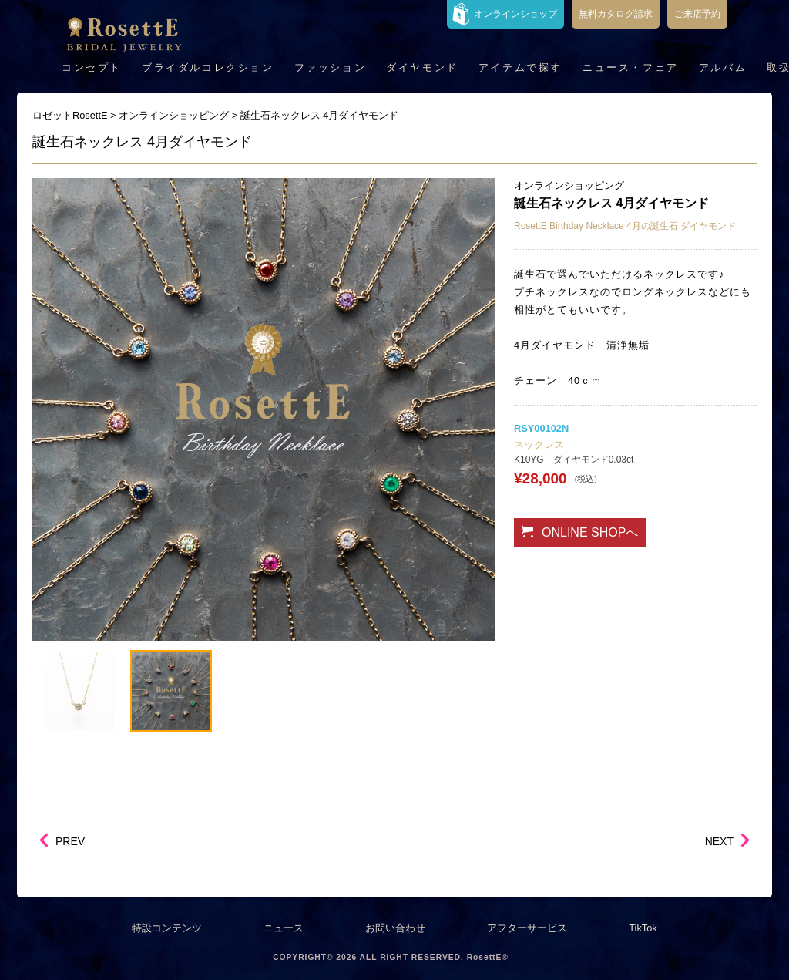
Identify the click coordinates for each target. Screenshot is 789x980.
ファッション (330, 67)
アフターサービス (527, 928)
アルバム (723, 67)
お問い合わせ (395, 928)
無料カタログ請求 (616, 13)
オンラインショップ (515, 13)
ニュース (284, 928)
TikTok (643, 928)
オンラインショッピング (569, 185)
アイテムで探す (520, 67)
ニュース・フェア (631, 67)
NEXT (719, 841)
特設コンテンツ (167, 928)
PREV (70, 841)
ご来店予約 (697, 13)
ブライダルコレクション (208, 67)
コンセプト (92, 67)
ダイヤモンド (422, 67)
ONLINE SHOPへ (580, 532)
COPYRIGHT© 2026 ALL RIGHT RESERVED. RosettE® (391, 957)
